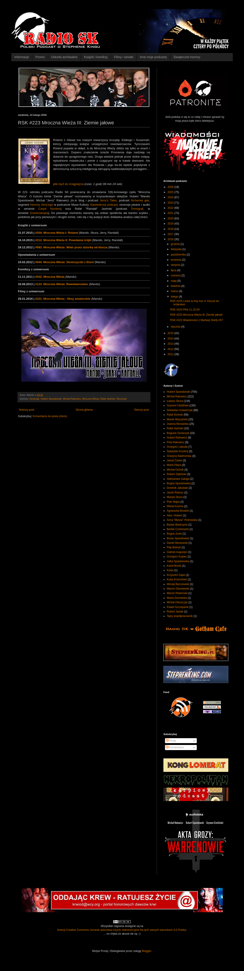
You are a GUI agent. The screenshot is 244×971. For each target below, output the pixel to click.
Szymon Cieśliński (177, 405)
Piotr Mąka (173, 501)
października (179, 254)
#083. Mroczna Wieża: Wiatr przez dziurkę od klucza (71, 247)
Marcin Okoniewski (178, 588)
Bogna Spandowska (179, 483)
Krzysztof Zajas (176, 575)
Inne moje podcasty (153, 57)
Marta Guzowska (177, 597)
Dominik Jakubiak (177, 487)
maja (174, 280)
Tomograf (137, 208)
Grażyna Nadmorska (179, 456)
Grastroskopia (39, 213)
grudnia (175, 244)
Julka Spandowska (178, 561)
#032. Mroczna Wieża (49, 276)
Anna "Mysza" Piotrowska (182, 520)
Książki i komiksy (96, 57)
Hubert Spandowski (51, 398)
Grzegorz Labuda (177, 446)
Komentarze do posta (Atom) (50, 416)
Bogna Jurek (174, 533)
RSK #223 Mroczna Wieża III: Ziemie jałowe (196, 314)
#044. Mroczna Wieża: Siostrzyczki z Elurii (64, 262)
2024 (171, 197)
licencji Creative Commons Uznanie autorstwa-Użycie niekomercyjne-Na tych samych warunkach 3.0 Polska (121, 929)
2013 (171, 343)
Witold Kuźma (175, 506)
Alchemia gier (140, 200)
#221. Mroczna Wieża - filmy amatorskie (62, 298)
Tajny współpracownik (180, 616)
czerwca (176, 275)
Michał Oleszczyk (177, 602)
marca (175, 291)
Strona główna (84, 409)
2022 (171, 207)
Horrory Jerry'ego (41, 204)
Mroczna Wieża (90, 398)
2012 (171, 349)
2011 (171, 354)
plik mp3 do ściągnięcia (68, 184)
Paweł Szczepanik (177, 607)
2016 (171, 239)
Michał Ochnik (175, 469)
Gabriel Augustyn (177, 552)
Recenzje (122, 398)
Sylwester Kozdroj (177, 451)
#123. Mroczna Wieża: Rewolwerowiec (61, 284)
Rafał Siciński (175, 414)
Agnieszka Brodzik (178, 510)
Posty (171, 740)
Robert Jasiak (175, 611)
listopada (176, 249)
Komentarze (175, 747)
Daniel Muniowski (177, 542)
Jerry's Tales (108, 200)
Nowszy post (26, 409)
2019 (171, 223)
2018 (171, 229)
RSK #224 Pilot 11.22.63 (184, 309)
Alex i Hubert (174, 515)
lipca (174, 270)
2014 (171, 338)
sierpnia (176, 264)
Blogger (146, 951)
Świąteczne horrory (186, 57)
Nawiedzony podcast (104, 204)
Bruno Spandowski (178, 538)
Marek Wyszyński (177, 419)
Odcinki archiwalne (64, 57)
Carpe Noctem (49, 208)
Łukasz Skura (175, 401)
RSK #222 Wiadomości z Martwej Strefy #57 (196, 320)
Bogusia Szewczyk (178, 433)
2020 (171, 218)
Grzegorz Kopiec (177, 556)
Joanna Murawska (177, 423)
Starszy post (141, 409)
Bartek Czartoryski (178, 529)
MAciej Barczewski (178, 584)
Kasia (170, 570)
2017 (171, 234)
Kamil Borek (174, 565)
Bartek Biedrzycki (177, 524)
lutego (175, 296)
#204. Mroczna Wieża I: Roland (56, 232)
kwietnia (176, 286)
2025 (171, 192)
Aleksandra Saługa (178, 478)
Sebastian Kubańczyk (180, 410)
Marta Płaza (174, 465)
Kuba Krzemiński (177, 579)
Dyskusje (34, 398)
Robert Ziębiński (176, 474)
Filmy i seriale (123, 57)
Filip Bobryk (174, 547)
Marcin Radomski (177, 593)
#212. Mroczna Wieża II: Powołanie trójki (63, 240)
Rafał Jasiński (107, 398)
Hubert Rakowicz (177, 437)
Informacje (21, 57)
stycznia (176, 326)
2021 (171, 213)
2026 (171, 187)
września (176, 259)
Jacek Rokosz (175, 492)
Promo (40, 57)
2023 (171, 202)
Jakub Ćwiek (174, 460)
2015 (171, 333)
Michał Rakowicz (72, 398)
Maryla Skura (175, 497)
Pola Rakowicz (175, 442)
